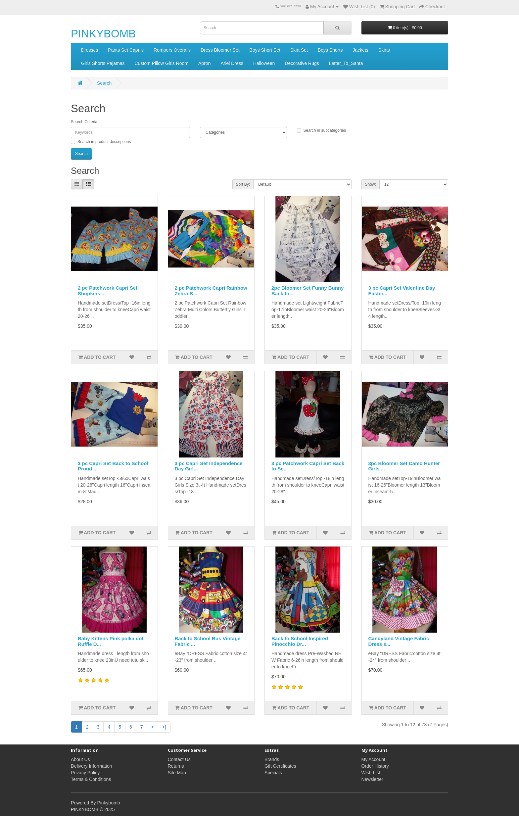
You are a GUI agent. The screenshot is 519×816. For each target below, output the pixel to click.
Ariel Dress (231, 63)
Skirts (384, 50)
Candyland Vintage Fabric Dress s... (398, 641)
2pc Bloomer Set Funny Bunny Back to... (307, 290)
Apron (204, 63)
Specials (273, 772)
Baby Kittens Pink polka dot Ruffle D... (110, 641)
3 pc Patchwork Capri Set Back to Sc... (307, 466)
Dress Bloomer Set (220, 50)
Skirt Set (299, 50)
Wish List (370, 772)
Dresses (89, 50)
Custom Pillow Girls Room (161, 63)
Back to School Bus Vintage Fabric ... (208, 641)
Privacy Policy (85, 772)
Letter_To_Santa (346, 63)
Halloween (264, 63)
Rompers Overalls (172, 50)
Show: (370, 184)
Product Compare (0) (158, 184)
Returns (176, 766)
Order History (375, 766)
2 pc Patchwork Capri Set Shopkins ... (107, 290)
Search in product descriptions (101, 141)
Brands (271, 759)
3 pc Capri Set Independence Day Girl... (209, 466)
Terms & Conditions (91, 779)
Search (104, 83)
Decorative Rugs (302, 63)
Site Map (177, 772)
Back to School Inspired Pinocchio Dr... (299, 641)
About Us (80, 759)
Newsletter (372, 779)
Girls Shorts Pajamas (102, 63)
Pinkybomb (108, 802)
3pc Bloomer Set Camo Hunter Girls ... (404, 466)
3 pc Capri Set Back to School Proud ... (113, 466)
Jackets (360, 50)
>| (164, 727)
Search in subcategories (321, 130)
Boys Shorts (330, 50)
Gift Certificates (280, 766)
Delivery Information (91, 766)
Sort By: (243, 184)
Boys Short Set (265, 50)
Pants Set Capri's (126, 50)
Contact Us (179, 759)
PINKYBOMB (103, 33)
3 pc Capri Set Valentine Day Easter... (401, 290)
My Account (373, 759)
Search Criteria (84, 122)
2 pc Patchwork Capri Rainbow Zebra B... (211, 290)
